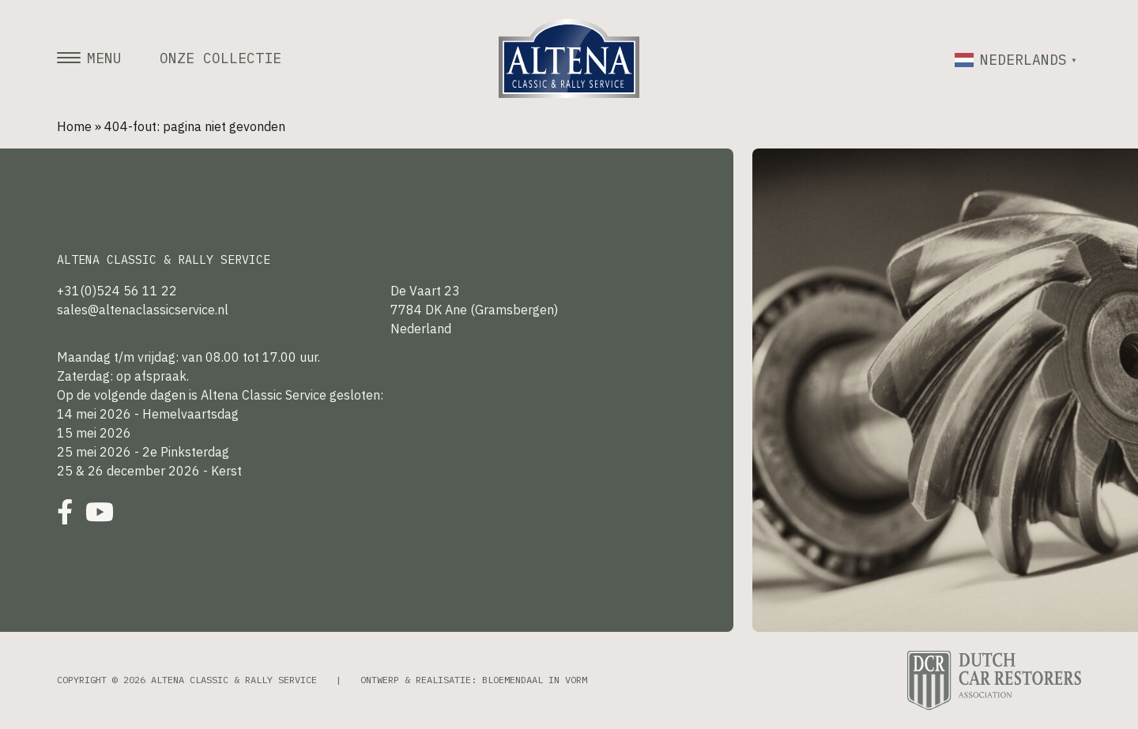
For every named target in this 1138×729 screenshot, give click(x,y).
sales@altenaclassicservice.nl (142, 310)
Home (74, 126)
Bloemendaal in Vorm (534, 680)
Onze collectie (220, 58)
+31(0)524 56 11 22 (117, 291)
